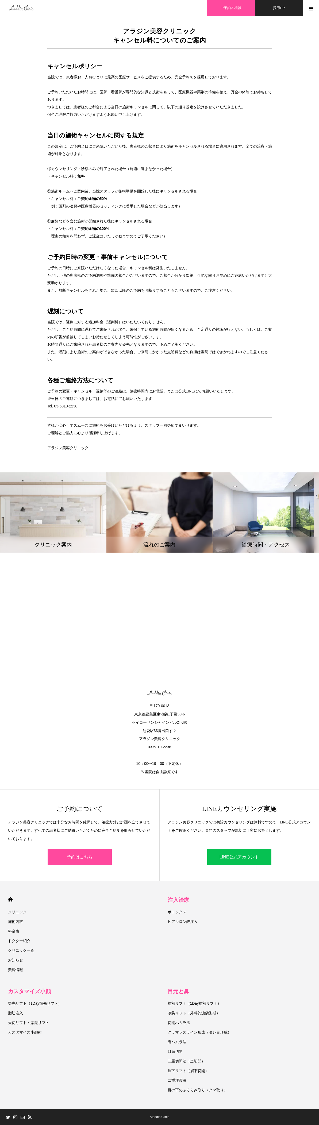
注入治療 (178, 900)
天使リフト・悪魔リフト (28, 1022)
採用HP (279, 8)
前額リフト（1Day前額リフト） (194, 1003)
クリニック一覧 (21, 950)
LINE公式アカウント (239, 857)
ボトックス (177, 912)
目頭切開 (175, 1051)
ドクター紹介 (19, 941)
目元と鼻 (178, 991)
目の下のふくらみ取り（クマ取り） (198, 1090)
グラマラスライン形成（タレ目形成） (199, 1032)
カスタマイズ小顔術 (25, 1032)
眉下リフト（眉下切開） (188, 1071)
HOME (10, 899)
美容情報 (15, 970)
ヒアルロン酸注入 (183, 921)
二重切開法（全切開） (186, 1061)
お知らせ (15, 960)
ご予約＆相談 (230, 8)
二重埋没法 (177, 1080)
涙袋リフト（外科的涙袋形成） (194, 1013)
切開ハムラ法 (179, 1022)
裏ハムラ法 (177, 1042)
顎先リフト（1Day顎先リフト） (35, 1003)
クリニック (17, 912)
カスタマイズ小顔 (29, 991)
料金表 (13, 931)
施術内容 (15, 921)
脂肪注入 (15, 1013)
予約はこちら (80, 857)
